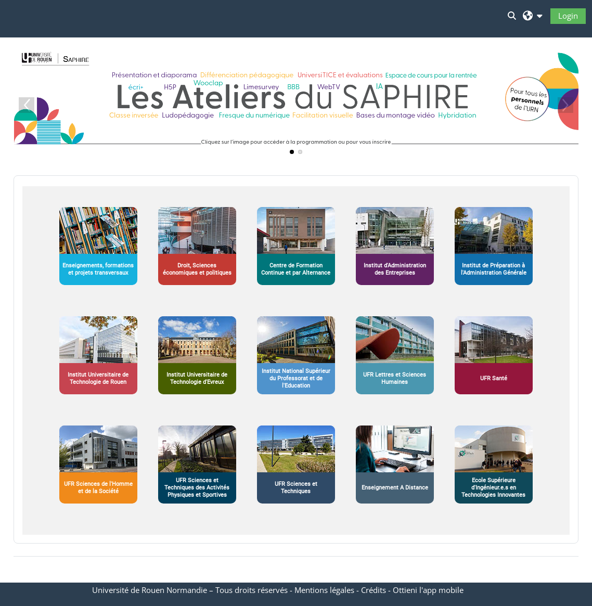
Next (565, 105)
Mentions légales (324, 590)
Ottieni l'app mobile (428, 590)
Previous (26, 105)
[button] (532, 15)
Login (568, 15)
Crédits (373, 590)
